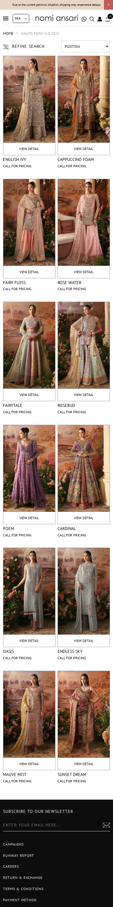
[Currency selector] (21, 18)
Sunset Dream (72, 774)
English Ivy (14, 159)
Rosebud (66, 405)
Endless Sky (70, 651)
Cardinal (67, 528)
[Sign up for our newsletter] (56, 825)
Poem (8, 528)
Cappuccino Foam (76, 159)
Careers (11, 866)
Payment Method (20, 900)
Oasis (8, 651)
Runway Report (18, 855)
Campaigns (13, 844)
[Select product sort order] (85, 46)
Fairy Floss (14, 282)
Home (8, 33)
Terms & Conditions (23, 888)
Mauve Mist (15, 774)
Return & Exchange (22, 877)
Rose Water (69, 282)
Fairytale (12, 405)
